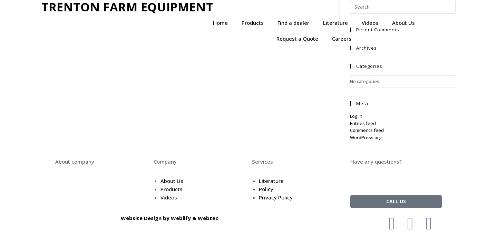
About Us (403, 22)
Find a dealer (293, 22)
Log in (356, 116)
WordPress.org (366, 137)
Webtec (208, 218)
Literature (335, 22)
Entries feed (363, 123)
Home (220, 22)
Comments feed (367, 130)
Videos (370, 22)
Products (253, 22)
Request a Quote (297, 38)
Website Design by (146, 218)
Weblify (181, 218)
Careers (341, 38)
